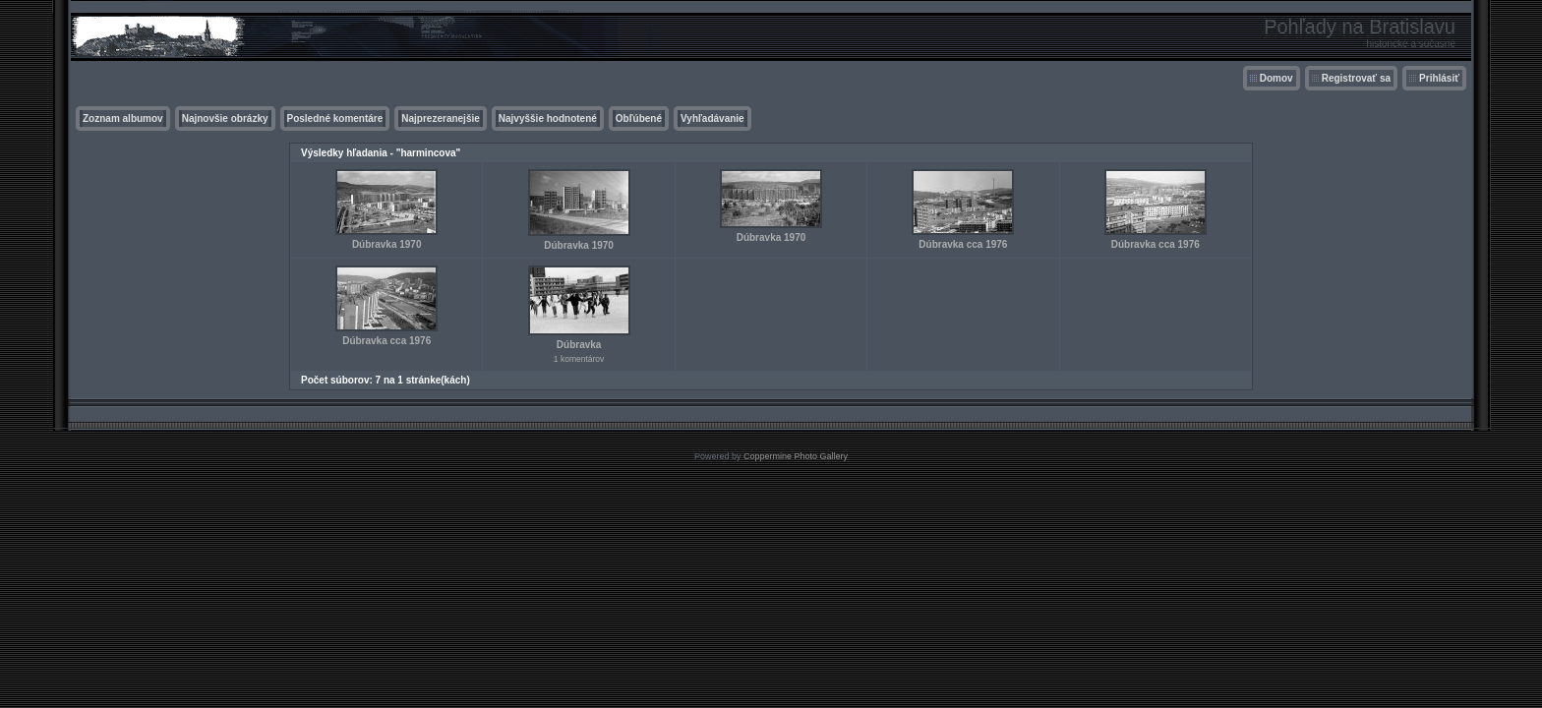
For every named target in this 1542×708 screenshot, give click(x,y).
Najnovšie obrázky (225, 118)
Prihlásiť (1439, 78)
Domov (1276, 78)
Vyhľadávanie (712, 118)
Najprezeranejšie (440, 118)
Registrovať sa (1356, 78)
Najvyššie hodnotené (548, 118)
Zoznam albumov (123, 118)
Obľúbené (639, 118)
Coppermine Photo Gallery (795, 456)
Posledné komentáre (335, 118)
